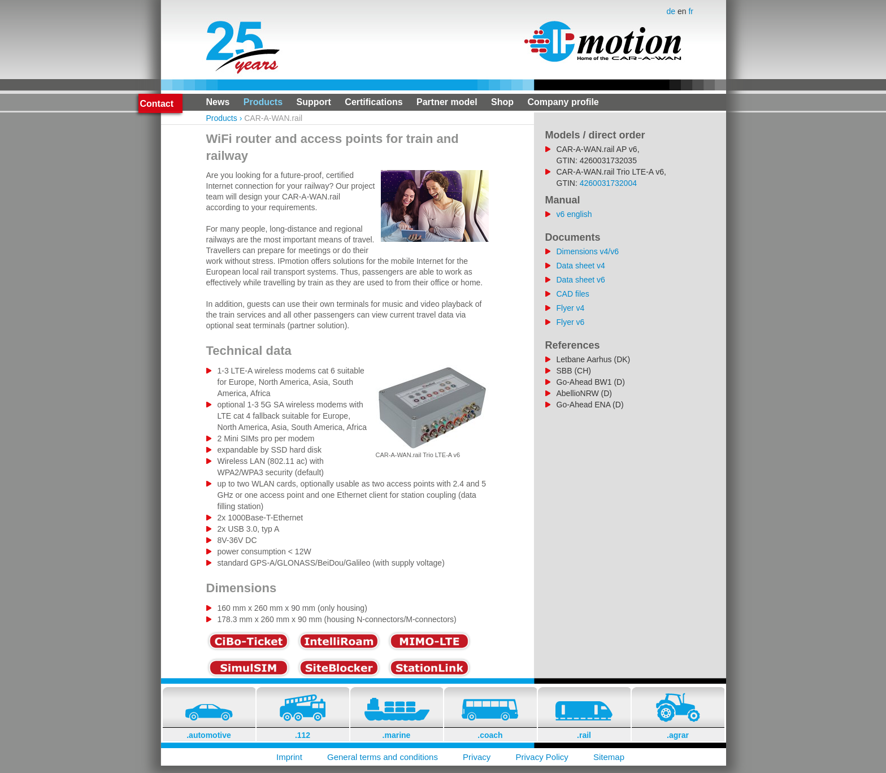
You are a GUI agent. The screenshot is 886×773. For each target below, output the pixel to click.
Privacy (476, 757)
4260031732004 (608, 183)
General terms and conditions (382, 757)
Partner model (446, 102)
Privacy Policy (541, 757)
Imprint (289, 757)
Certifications (373, 102)
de (672, 11)
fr (690, 11)
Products (263, 102)
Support (314, 102)
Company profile (563, 102)
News (218, 102)
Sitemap (608, 757)
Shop (502, 102)
